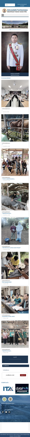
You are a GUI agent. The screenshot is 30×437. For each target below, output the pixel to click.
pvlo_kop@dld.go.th (9, 409)
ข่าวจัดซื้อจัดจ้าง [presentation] (6, 365)
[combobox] (10, 5)
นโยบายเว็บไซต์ (3, 434)
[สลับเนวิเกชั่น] (4, 361)
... (2, 110)
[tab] (15, 366)
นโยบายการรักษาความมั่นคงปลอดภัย (13, 434)
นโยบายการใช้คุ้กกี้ (17, 436)
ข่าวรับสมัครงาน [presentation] (6, 370)
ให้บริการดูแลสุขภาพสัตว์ (6, 281)
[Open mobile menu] (2, 15)
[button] (10, 29)
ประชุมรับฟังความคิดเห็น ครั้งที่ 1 (8, 316)
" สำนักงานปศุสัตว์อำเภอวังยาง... (8, 178)
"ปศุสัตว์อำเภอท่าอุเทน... (6, 213)
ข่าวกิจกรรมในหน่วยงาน (6, 108)
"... (2, 144)
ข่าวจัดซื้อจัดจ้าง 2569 (10, 375)
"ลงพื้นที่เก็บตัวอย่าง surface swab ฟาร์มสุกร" (11, 247)
